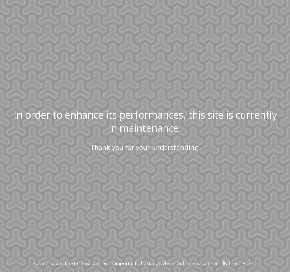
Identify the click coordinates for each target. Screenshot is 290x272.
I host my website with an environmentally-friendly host (197, 263)
